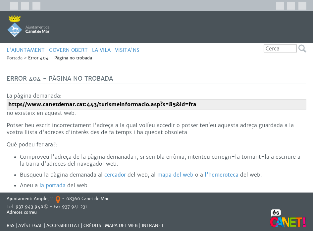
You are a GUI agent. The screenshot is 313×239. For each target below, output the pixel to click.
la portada (52, 185)
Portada (15, 58)
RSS (10, 225)
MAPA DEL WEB (121, 225)
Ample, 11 (44, 198)
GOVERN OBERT (68, 50)
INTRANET (153, 225)
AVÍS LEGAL (30, 225)
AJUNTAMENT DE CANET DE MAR (28, 26)
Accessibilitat (62, 225)
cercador (115, 174)
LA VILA (101, 50)
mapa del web (175, 174)
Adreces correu (22, 212)
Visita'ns (127, 50)
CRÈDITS (92, 225)
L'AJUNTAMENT (26, 50)
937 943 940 (29, 206)
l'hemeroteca (221, 174)
